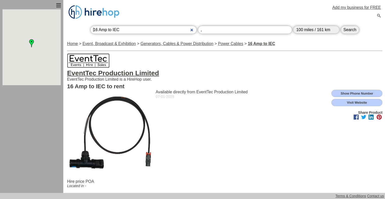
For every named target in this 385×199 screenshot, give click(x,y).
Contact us (375, 196)
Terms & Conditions (350, 196)
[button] (32, 43)
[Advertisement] (31, 139)
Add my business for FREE (356, 7)
